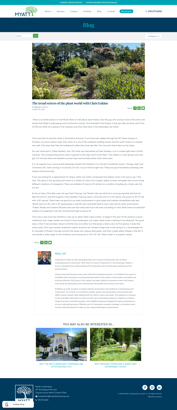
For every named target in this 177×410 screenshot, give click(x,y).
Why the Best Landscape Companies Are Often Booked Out (61, 365)
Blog (88, 24)
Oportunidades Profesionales (101, 2)
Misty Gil (37, 107)
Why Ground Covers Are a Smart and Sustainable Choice (115, 365)
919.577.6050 (154, 11)
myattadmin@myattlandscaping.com (53, 396)
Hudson (159, 397)
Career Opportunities (71, 2)
